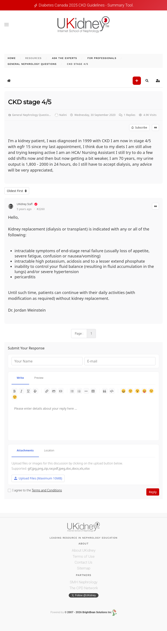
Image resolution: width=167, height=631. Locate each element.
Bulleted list (72, 391)
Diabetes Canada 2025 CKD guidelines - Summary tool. (86, 5)
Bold (14, 391)
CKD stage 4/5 (29, 102)
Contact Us (83, 562)
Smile (130, 391)
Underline (28, 391)
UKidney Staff (24, 204)
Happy (123, 391)
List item (86, 391)
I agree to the (37, 490)
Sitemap (83, 568)
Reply (153, 492)
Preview (38, 378)
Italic (21, 391)
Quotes (105, 391)
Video (61, 391)
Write (20, 378)
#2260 (41, 209)
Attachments (25, 450)
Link (47, 391)
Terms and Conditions (47, 490)
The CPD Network (83, 588)
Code (112, 391)
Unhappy (151, 391)
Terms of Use (84, 556)
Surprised (137, 391)
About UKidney (83, 550)
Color (35, 391)
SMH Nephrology (83, 582)
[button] (6, 24)
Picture (54, 391)
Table (93, 391)
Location (49, 450)
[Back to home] (83, 24)
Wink (14, 397)
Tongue (144, 391)
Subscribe (139, 127)
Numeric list (79, 391)
